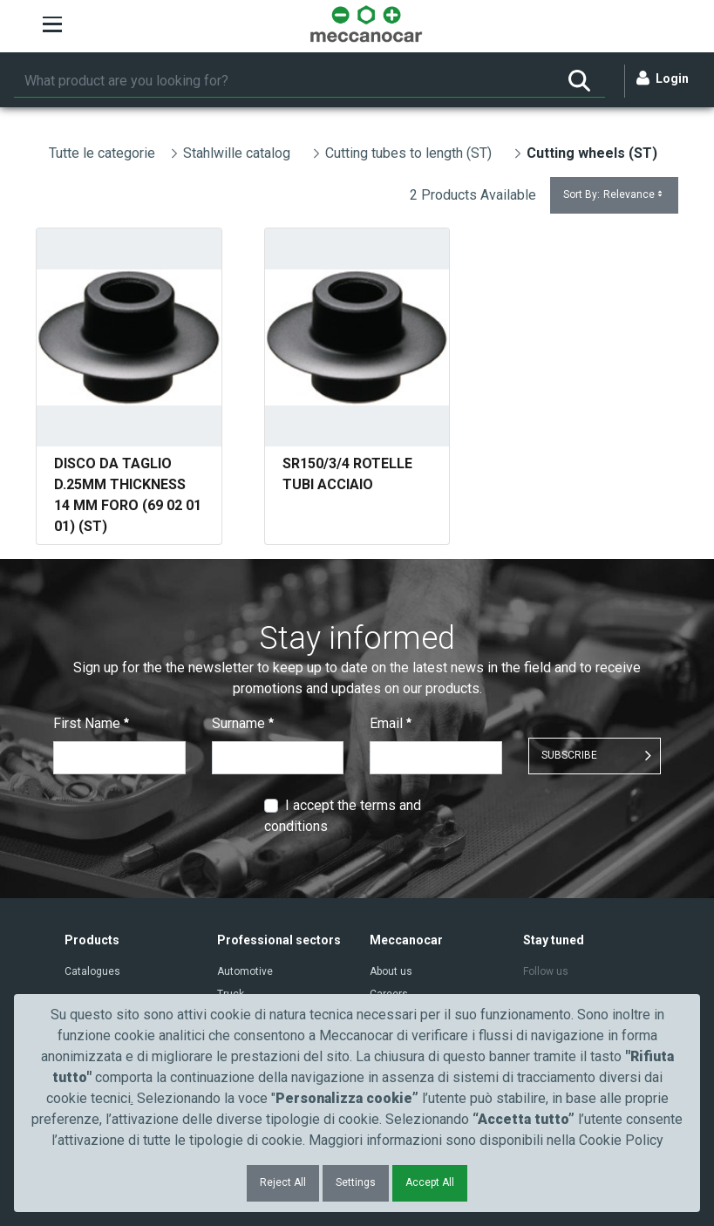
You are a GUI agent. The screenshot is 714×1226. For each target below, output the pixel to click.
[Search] (284, 81)
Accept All (429, 1182)
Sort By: (614, 194)
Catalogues (92, 971)
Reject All (283, 1182)
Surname (243, 723)
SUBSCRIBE (569, 755)
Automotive (245, 971)
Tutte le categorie (102, 153)
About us (391, 971)
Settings (356, 1182)
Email (390, 723)
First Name (91, 723)
